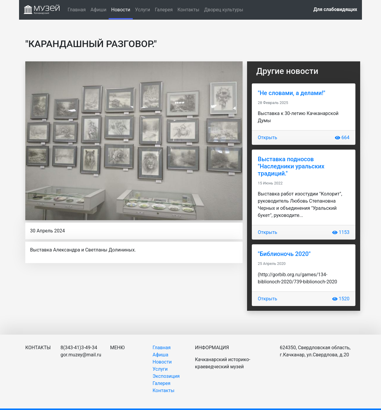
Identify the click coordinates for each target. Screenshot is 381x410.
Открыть (267, 137)
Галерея (164, 10)
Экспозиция (166, 376)
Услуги (142, 10)
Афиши (98, 10)
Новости (121, 9)
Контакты (188, 10)
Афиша (160, 355)
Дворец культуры (223, 10)
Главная (77, 10)
